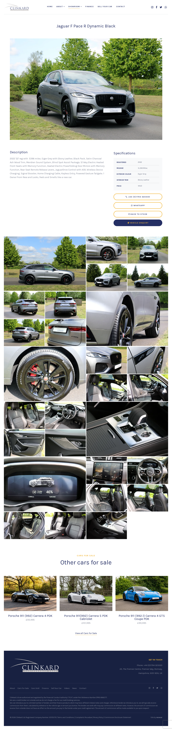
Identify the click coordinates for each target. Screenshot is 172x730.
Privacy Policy (98, 717)
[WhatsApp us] (166, 7)
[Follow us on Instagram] (152, 7)
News (74, 688)
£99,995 (141, 623)
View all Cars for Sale (86, 633)
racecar (159, 717)
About (59, 7)
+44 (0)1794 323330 (138, 197)
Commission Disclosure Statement (117, 717)
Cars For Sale (23, 688)
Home (49, 7)
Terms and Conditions (65, 717)
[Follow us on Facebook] (156, 7)
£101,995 (86, 623)
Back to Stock (137, 214)
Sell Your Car (105, 7)
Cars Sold (35, 688)
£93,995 (30, 620)
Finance (89, 7)
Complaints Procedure (83, 717)
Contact (120, 7)
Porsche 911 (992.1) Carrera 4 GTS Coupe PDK (142, 617)
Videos (67, 688)
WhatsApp (138, 206)
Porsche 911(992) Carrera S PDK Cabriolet (86, 617)
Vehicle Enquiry (138, 223)
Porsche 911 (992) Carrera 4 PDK (30, 616)
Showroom (74, 7)
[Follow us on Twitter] (161, 7)
